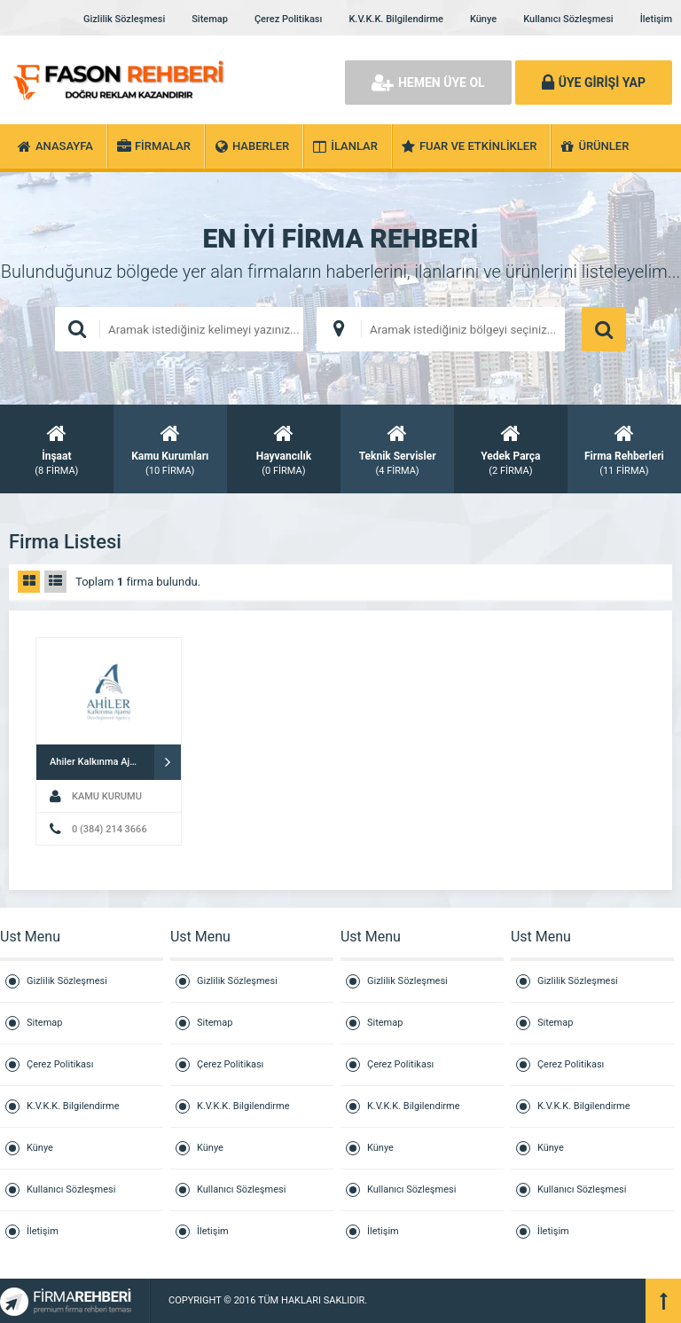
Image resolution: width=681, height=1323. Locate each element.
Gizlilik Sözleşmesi (124, 19)
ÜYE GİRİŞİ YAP (594, 82)
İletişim (656, 19)
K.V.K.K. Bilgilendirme (395, 19)
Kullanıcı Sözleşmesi (568, 19)
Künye (483, 19)
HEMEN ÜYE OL (428, 82)
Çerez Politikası (288, 19)
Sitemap (210, 19)
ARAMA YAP (604, 329)
